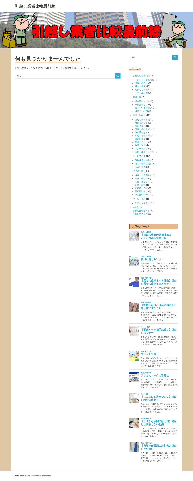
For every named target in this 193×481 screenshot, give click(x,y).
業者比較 (137, 97)
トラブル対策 (141, 93)
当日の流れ (140, 126)
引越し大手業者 (140, 214)
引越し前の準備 (142, 119)
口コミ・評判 (141, 111)
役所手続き (140, 132)
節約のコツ (140, 139)
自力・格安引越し (143, 163)
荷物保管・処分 (142, 160)
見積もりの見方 (142, 89)
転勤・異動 (140, 185)
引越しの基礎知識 (141, 75)
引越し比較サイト (141, 211)
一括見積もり (141, 104)
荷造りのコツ (141, 123)
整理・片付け (141, 142)
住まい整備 (140, 167)
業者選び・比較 (142, 101)
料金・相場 (140, 86)
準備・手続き (139, 115)
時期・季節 (140, 145)
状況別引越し (139, 171)
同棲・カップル (142, 182)
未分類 (136, 207)
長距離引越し (141, 191)
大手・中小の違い (143, 108)
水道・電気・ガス (143, 136)
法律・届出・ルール (144, 152)
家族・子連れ (141, 178)
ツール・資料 (139, 199)
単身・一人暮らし (143, 175)
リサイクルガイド (143, 203)
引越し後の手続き (143, 129)
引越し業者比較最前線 (40, 6)
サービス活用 (139, 156)
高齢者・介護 (141, 188)
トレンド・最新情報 (144, 80)
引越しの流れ (141, 83)
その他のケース (142, 194)
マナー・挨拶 (141, 148)
